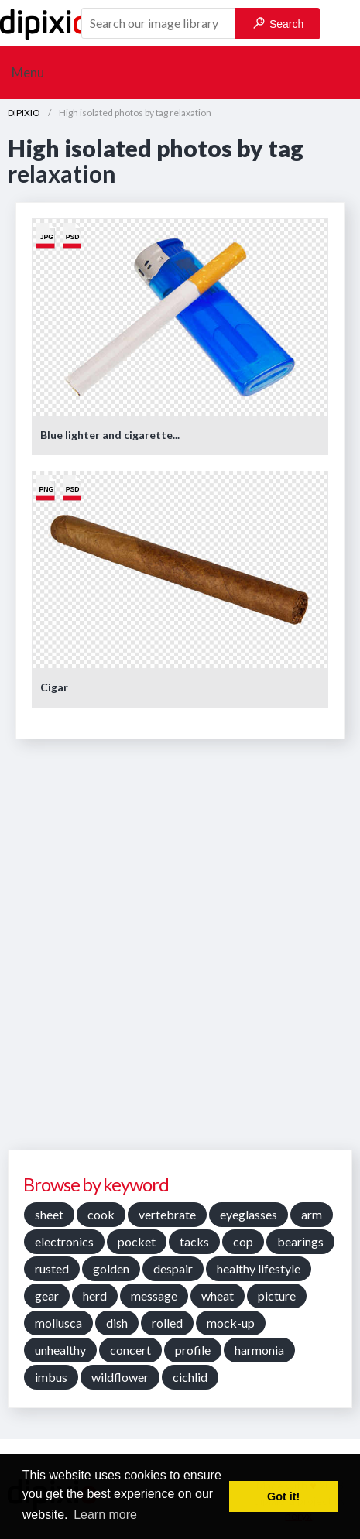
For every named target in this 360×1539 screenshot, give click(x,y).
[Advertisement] (180, 950)
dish (117, 1322)
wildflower (120, 1376)
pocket (137, 1241)
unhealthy (60, 1349)
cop (243, 1241)
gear (47, 1295)
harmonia (259, 1349)
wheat (217, 1295)
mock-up (231, 1322)
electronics (64, 1241)
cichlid (190, 1376)
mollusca (58, 1322)
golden (111, 1268)
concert (130, 1349)
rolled (167, 1322)
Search (278, 23)
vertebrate (167, 1214)
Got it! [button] (283, 1496)
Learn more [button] (105, 1514)
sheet (49, 1214)
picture (277, 1295)
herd (95, 1295)
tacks (194, 1241)
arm (311, 1214)
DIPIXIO (24, 112)
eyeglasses (248, 1214)
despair (173, 1268)
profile (193, 1349)
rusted (52, 1268)
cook (101, 1214)
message (154, 1295)
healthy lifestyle (258, 1268)
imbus (51, 1376)
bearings (300, 1241)
